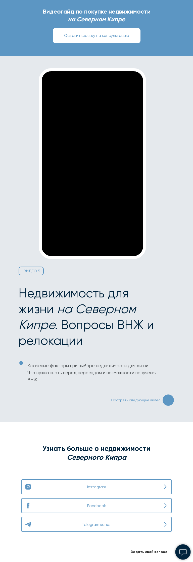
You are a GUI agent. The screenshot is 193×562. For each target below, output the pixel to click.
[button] (96, 35)
